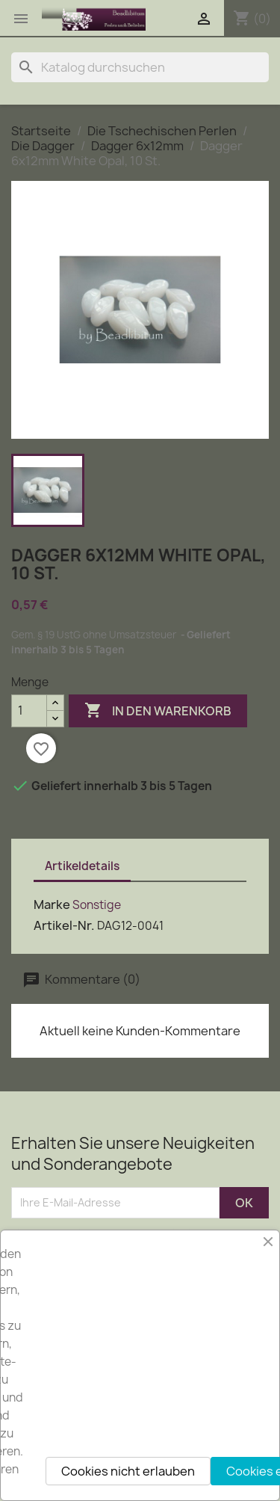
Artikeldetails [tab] (82, 866)
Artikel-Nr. (64, 925)
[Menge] (29, 710)
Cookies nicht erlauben (128, 1471)
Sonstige (96, 905)
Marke (52, 904)
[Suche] (140, 67)
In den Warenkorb (157, 711)
